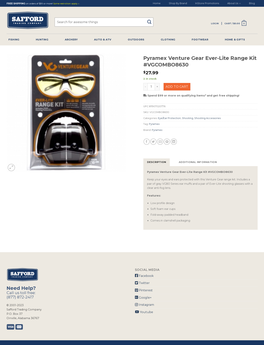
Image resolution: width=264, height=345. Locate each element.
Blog (252, 3)
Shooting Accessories (207, 118)
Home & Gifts (235, 39)
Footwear (200, 39)
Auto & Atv (102, 39)
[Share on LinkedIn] (174, 142)
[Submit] (151, 20)
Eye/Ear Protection (169, 118)
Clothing (168, 39)
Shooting (187, 118)
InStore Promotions (207, 3)
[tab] (156, 162)
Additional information (198, 162)
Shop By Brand (178, 3)
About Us (234, 3)
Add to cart (177, 86)
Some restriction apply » (66, 3)
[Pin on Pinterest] (167, 142)
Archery (71, 39)
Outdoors (136, 39)
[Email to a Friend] (160, 142)
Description (156, 162)
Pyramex (154, 124)
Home (157, 3)
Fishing (13, 39)
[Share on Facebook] (147, 142)
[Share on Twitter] (153, 142)
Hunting (42, 39)
